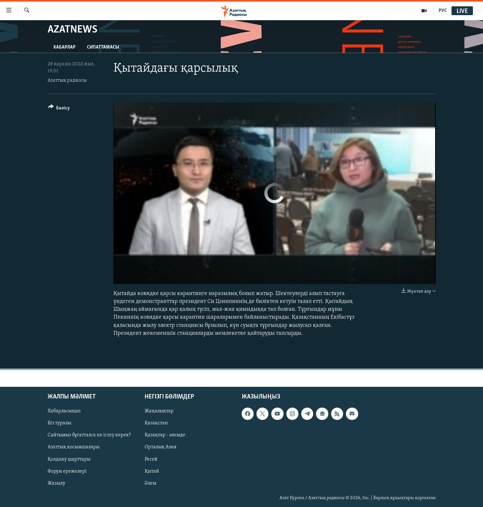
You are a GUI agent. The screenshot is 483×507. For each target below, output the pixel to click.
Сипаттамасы (103, 47)
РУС (443, 10)
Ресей (151, 459)
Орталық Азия (160, 447)
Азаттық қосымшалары (74, 447)
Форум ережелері (67, 471)
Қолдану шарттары (69, 459)
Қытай (152, 471)
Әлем (150, 483)
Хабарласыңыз (64, 411)
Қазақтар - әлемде (165, 435)
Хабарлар (64, 47)
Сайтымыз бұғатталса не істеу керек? (89, 435)
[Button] (59, 109)
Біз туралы (59, 423)
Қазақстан (156, 423)
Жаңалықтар (159, 411)
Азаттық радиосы (67, 80)
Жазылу (56, 483)
